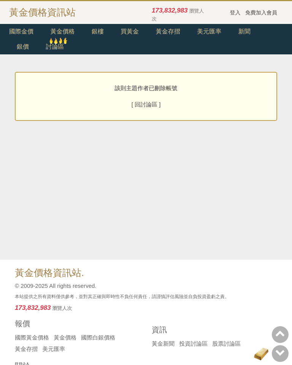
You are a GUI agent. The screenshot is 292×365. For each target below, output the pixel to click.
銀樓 (98, 31)
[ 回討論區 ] (146, 104)
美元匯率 (209, 31)
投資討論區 (193, 343)
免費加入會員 (261, 13)
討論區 (55, 46)
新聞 (244, 31)
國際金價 (21, 31)
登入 (235, 13)
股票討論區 (226, 343)
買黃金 (130, 31)
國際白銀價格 (98, 337)
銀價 (23, 46)
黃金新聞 (163, 343)
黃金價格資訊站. (49, 272)
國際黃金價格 (32, 337)
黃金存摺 (168, 31)
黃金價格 (62, 31)
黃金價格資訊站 (42, 12)
